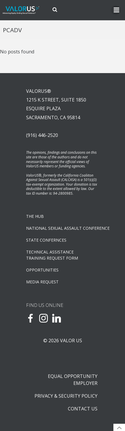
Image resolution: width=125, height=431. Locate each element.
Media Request (42, 282)
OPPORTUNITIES (42, 270)
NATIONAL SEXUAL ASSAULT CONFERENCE (62, 228)
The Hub (35, 216)
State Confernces (46, 240)
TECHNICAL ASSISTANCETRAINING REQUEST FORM (52, 255)
